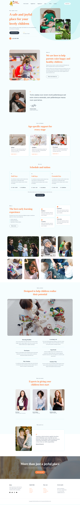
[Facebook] (9, 493)
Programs (45, 490)
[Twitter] (12, 493)
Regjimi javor (39, 3)
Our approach (45, 491)
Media (50, 3)
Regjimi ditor (33, 3)
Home (30, 489)
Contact (30, 493)
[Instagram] (14, 493)
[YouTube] (16, 493)
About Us (31, 490)
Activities (45, 493)
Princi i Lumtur (25, 3)
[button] (46, 3)
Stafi (45, 3)
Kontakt (55, 3)
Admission (31, 491)
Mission (44, 489)
